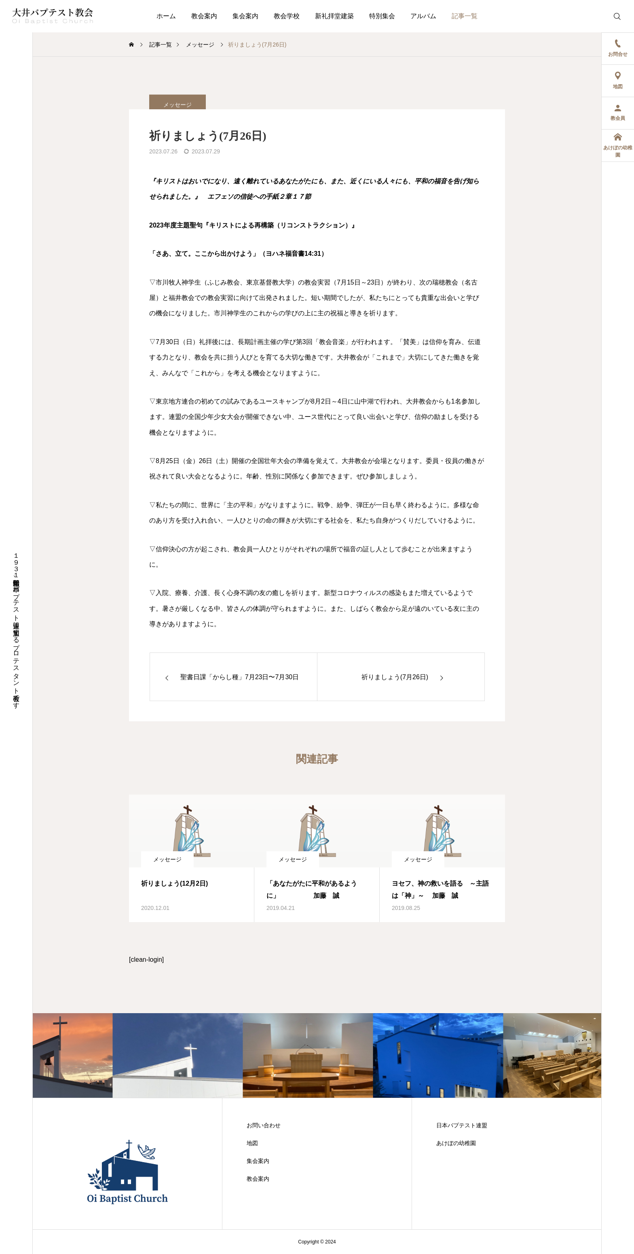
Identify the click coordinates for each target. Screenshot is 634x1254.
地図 (252, 1143)
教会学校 (287, 16)
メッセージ (167, 859)
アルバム (423, 16)
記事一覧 (465, 16)
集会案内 (245, 16)
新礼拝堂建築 (334, 16)
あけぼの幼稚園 (456, 1143)
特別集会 (382, 16)
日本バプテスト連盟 (461, 1125)
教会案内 (204, 16)
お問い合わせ (264, 1125)
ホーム (166, 16)
